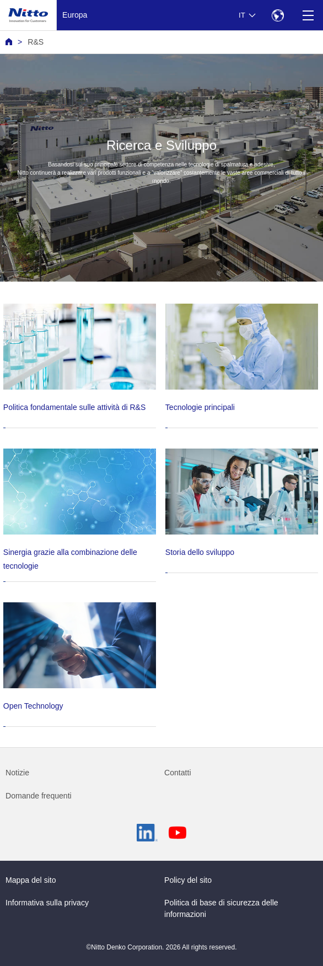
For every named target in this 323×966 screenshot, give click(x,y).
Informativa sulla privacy (47, 902)
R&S (36, 41)
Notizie (17, 772)
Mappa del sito (31, 880)
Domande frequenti (39, 795)
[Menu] (308, 15)
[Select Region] (277, 15)
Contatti (177, 772)
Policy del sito (188, 880)
